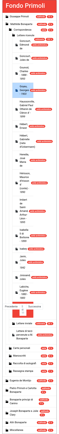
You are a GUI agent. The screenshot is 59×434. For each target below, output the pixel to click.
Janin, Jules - (23, 262)
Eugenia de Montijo (20, 380)
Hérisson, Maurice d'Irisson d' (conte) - (25, 183)
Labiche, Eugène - (24, 292)
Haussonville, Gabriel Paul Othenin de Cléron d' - (27, 109)
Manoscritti (19, 355)
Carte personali (21, 348)
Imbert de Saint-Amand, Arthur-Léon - (24, 211)
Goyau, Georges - (24, 90)
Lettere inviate (24, 323)
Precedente (11, 306)
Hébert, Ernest (24, 126)
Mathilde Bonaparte (21, 24)
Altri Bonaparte (18, 422)
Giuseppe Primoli (19, 16)
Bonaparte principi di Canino (21, 401)
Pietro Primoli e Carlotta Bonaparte (23, 390)
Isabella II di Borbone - (24, 235)
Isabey (23, 248)
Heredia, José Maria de (24, 160)
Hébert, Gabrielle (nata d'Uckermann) (27, 141)
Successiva (34, 306)
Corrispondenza (22, 29)
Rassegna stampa (23, 371)
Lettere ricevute (25, 35)
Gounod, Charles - (24, 73)
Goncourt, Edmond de (25, 44)
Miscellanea (16, 430)
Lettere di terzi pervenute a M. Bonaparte (24, 335)
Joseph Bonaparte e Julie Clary (24, 412)
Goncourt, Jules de (25, 58)
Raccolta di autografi (24, 363)
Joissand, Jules (25, 277)
